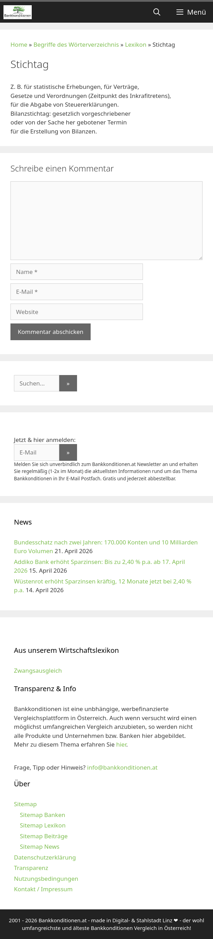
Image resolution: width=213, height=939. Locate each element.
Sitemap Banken (42, 815)
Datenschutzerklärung (45, 857)
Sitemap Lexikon (43, 825)
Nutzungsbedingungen (46, 879)
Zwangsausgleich (38, 670)
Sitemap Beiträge (44, 836)
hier (121, 744)
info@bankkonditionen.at (122, 767)
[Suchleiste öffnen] (156, 12)
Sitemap (25, 804)
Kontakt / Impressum (43, 889)
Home (18, 44)
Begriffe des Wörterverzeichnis (76, 44)
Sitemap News (39, 846)
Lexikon (135, 44)
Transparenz (31, 868)
